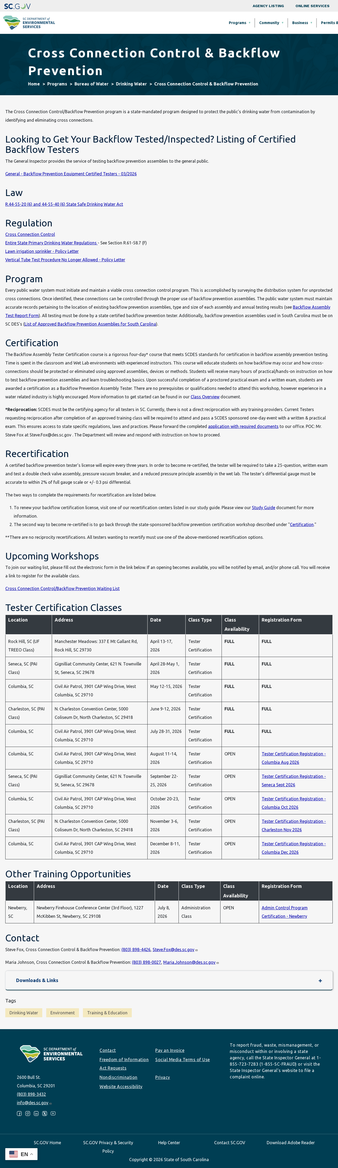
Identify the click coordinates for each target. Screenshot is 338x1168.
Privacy (162, 1077)
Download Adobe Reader (291, 1142)
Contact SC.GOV (229, 1142)
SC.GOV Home (47, 1142)
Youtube (53, 1113)
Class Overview (205, 396)
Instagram (27, 1113)
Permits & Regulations (226, 23)
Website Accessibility (121, 1086)
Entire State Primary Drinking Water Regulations (51, 242)
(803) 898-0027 (146, 962)
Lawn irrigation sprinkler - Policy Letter (42, 251)
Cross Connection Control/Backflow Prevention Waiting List (62, 588)
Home (34, 83)
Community (155, 23)
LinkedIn (36, 1113)
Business (186, 23)
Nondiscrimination (119, 1077)
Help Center (169, 1142)
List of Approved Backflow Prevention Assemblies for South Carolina (90, 324)
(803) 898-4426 (136, 949)
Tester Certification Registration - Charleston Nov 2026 (294, 825)
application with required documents (243, 426)
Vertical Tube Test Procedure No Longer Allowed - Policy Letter (65, 259)
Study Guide (263, 507)
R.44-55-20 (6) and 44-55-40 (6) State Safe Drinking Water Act (64, 204)
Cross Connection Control (30, 234)
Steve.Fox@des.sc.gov (175, 949)
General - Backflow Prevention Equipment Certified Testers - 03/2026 (71, 173)
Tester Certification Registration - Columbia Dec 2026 (294, 848)
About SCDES (307, 23)
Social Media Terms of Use (182, 1059)
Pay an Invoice (169, 1050)
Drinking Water (131, 83)
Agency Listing (268, 6)
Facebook (19, 1113)
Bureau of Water (91, 83)
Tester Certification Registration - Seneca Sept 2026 (294, 780)
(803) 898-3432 (31, 1094)
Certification (302, 524)
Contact (108, 1050)
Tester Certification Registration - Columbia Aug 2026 (294, 758)
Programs (123, 23)
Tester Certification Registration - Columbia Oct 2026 (294, 803)
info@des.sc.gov (34, 1102)
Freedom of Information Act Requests (124, 1063)
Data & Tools (270, 23)
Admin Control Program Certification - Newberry (285, 912)
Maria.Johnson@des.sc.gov (191, 962)
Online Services (312, 6)
